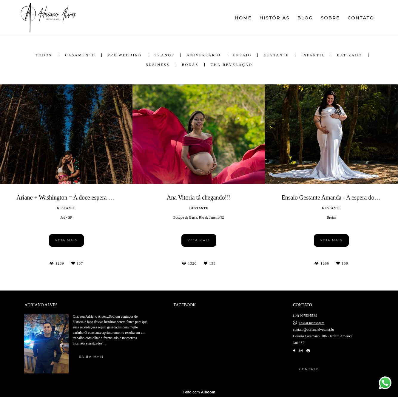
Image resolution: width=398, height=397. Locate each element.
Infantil (313, 55)
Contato (309, 369)
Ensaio (242, 55)
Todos (44, 55)
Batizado (349, 55)
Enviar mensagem (311, 323)
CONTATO (361, 18)
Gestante (276, 55)
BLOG (305, 18)
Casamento (80, 55)
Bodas (190, 65)
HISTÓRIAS (275, 18)
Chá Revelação (231, 65)
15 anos (164, 55)
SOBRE (330, 18)
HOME (243, 18)
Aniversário (204, 55)
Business (158, 65)
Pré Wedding (125, 55)
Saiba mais (91, 357)
